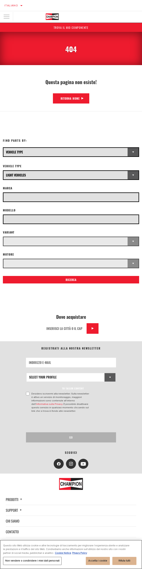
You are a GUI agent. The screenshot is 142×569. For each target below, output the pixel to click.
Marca (7, 188)
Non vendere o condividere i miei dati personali (32, 560)
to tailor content (73, 388)
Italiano (11, 5)
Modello (9, 210)
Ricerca (71, 280)
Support (14, 510)
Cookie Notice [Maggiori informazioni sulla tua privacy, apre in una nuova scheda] (63, 553)
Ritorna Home (70, 98)
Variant (8, 232)
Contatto (12, 531)
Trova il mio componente (71, 28)
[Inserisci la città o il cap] (65, 328)
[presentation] (58, 422)
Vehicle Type (12, 166)
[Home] (52, 16)
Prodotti (14, 499)
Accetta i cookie (97, 560)
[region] (71, 554)
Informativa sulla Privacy (49, 404)
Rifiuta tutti (124, 560)
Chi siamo (12, 520)
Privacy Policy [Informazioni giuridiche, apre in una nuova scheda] (79, 553)
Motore (8, 254)
